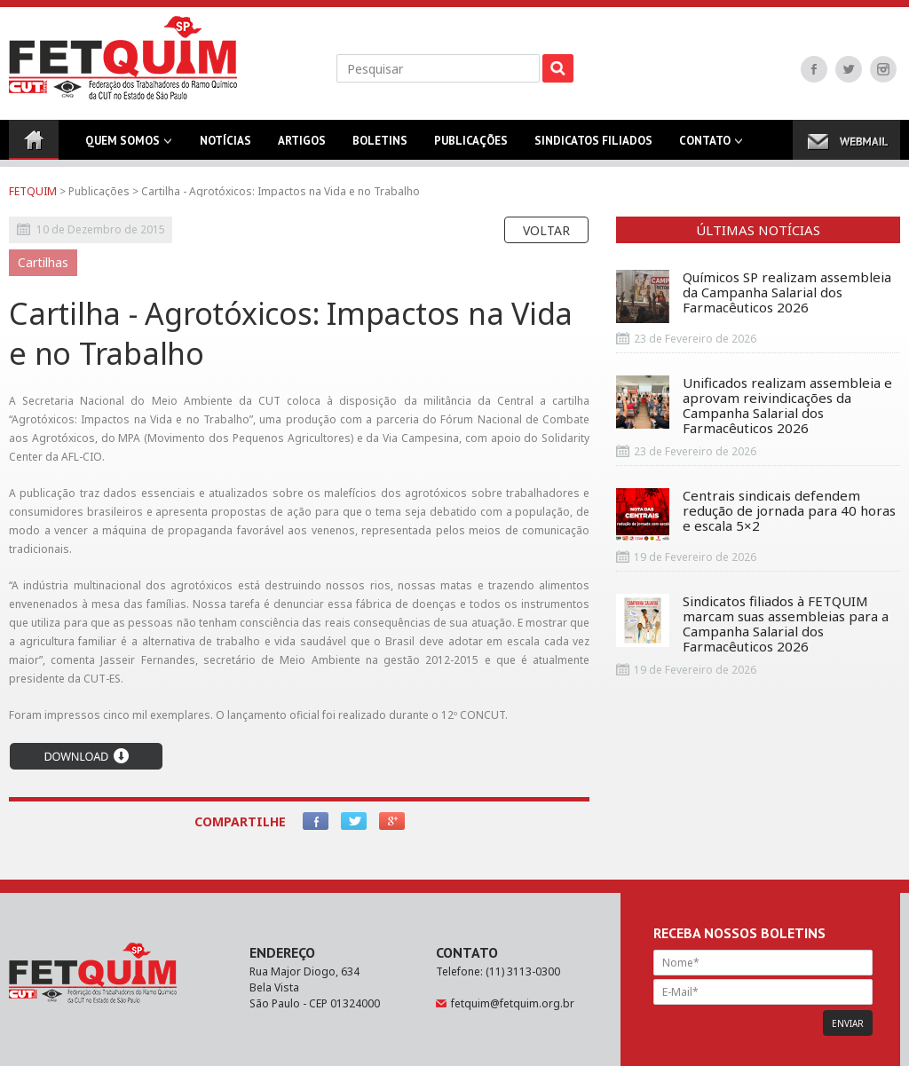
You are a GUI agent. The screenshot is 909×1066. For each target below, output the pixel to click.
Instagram (883, 69)
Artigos (302, 146)
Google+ (392, 821)
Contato (705, 146)
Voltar (546, 230)
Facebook (814, 69)
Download (86, 756)
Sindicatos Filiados (593, 146)
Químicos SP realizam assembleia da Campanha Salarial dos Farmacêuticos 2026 (753, 296)
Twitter (848, 69)
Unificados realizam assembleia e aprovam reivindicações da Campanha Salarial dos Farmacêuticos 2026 (754, 405)
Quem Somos (122, 146)
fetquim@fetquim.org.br (512, 1003)
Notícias (225, 146)
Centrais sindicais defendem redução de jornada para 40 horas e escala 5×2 (756, 514)
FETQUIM (33, 191)
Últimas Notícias (758, 230)
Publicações (471, 146)
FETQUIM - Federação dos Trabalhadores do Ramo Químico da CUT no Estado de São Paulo (123, 57)
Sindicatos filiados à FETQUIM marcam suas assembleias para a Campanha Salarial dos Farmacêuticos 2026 (752, 624)
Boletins (379, 146)
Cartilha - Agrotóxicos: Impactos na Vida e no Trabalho (280, 191)
